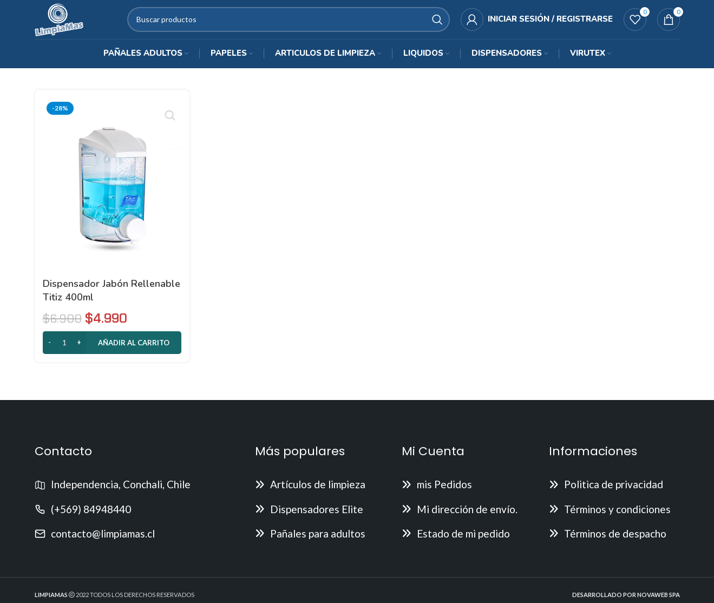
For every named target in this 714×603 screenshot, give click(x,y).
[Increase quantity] (79, 351)
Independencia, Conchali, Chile (121, 493)
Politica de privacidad (613, 493)
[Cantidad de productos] (64, 351)
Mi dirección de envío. (467, 518)
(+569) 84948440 (91, 518)
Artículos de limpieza (317, 493)
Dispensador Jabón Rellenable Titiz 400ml (94, 299)
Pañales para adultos (317, 542)
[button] (111, 351)
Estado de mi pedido (463, 542)
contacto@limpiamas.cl (103, 542)
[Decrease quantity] (49, 351)
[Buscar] (294, 24)
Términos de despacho (615, 542)
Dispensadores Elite (316, 518)
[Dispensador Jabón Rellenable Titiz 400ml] (111, 195)
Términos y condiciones (617, 518)
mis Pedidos (444, 493)
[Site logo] (66, 23)
